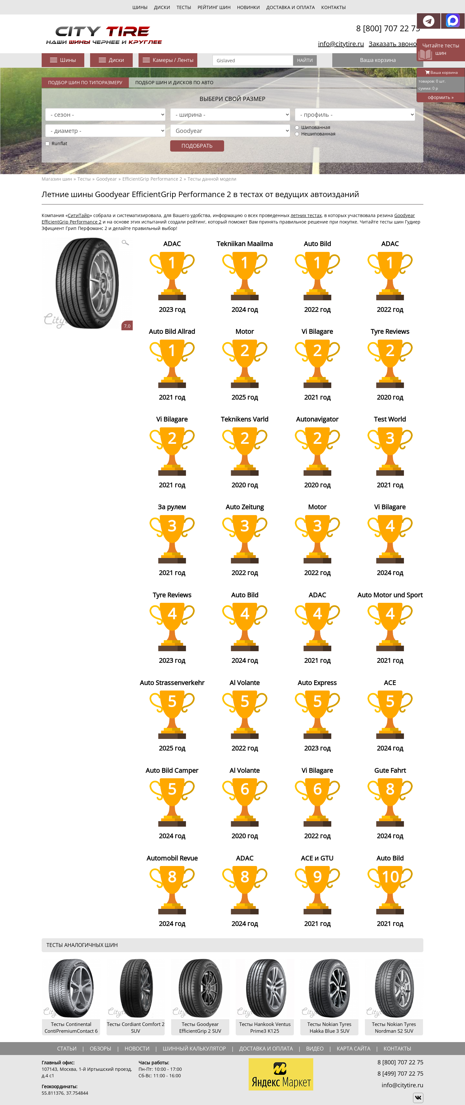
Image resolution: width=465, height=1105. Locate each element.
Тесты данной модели (212, 179)
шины (140, 7)
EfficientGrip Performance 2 (152, 179)
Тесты (84, 179)
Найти (305, 60)
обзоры (100, 1048)
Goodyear (106, 179)
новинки (248, 7)
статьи (67, 1048)
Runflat (56, 143)
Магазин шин (57, 179)
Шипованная (312, 127)
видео (315, 1048)
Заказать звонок (394, 43)
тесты (184, 7)
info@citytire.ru (341, 43)
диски (162, 7)
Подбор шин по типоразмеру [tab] (85, 82)
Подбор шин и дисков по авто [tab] (174, 82)
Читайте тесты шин (440, 49)
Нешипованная (315, 134)
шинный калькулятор (194, 1048)
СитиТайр (79, 215)
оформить (441, 97)
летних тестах (306, 215)
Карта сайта (353, 1048)
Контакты (333, 7)
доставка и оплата (266, 1048)
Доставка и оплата (290, 7)
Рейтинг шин (214, 7)
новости (137, 1048)
